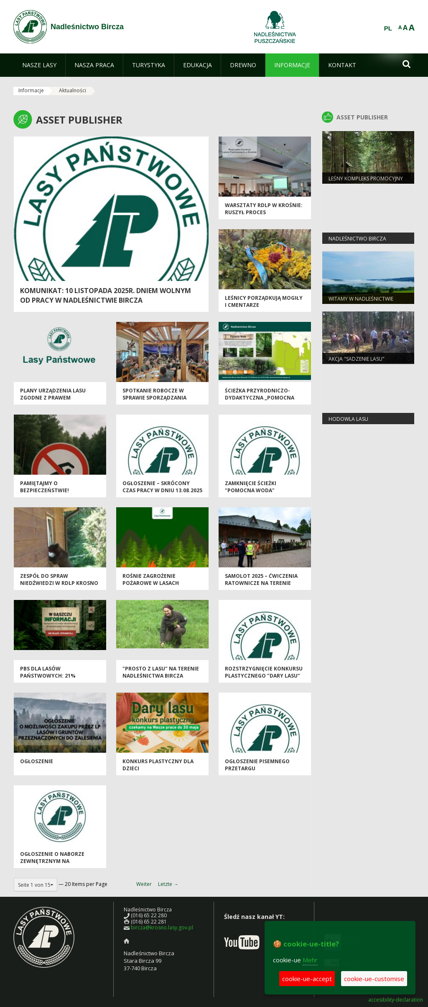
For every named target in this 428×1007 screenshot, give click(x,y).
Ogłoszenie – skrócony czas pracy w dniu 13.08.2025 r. (162, 490)
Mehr (310, 960)
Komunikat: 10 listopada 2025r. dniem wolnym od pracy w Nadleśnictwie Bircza (105, 295)
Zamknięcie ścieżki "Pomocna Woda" (250, 487)
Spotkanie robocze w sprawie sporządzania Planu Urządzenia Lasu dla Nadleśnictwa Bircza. (161, 401)
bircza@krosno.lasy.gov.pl (162, 927)
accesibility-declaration (395, 1000)
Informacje (31, 90)
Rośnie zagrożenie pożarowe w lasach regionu (150, 583)
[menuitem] (39, 65)
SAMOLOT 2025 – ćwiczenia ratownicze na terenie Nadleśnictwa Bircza (261, 583)
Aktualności (72, 90)
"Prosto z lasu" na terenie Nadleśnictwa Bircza (160, 672)
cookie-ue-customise (374, 978)
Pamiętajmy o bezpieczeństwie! (44, 487)
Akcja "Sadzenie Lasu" (357, 358)
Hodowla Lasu (348, 419)
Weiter (144, 884)
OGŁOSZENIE (36, 761)
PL (388, 28)
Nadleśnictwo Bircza (357, 238)
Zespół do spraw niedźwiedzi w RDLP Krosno (59, 579)
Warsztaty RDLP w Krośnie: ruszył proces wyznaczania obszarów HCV (264, 216)
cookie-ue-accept (307, 978)
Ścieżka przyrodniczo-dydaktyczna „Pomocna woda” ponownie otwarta (263, 398)
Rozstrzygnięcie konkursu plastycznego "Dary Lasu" (264, 672)
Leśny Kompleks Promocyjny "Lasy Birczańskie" (366, 182)
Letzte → (168, 884)
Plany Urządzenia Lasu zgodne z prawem (53, 394)
